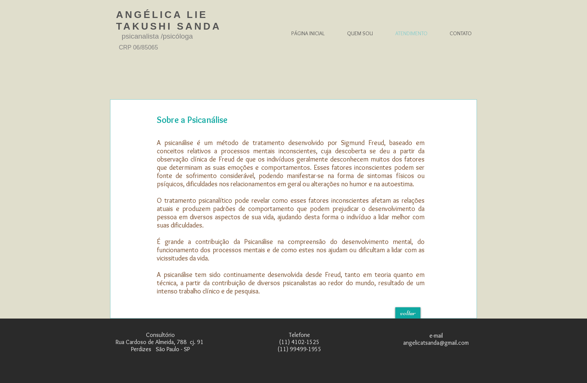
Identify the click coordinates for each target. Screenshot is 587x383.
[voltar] (407, 313)
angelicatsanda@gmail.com (436, 342)
